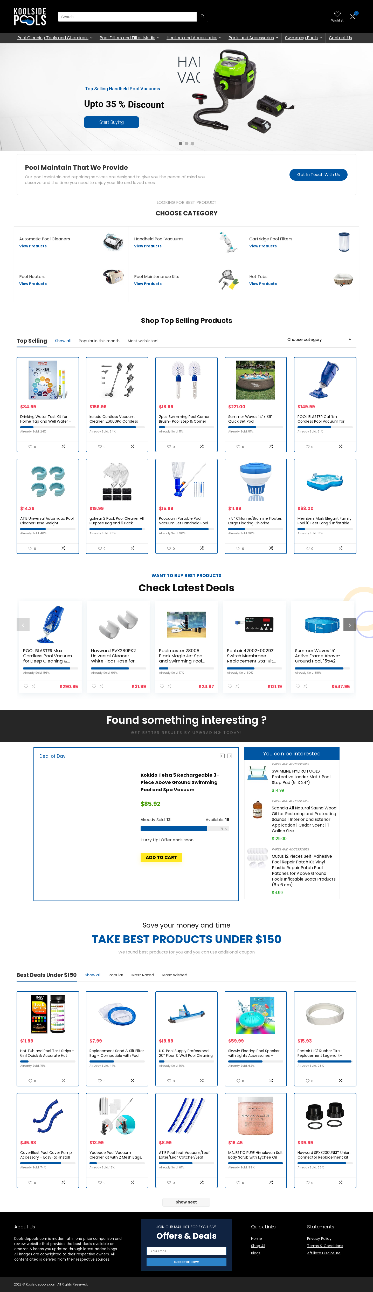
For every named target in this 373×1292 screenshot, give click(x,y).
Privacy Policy (319, 1238)
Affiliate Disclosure (324, 1253)
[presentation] (23, 624)
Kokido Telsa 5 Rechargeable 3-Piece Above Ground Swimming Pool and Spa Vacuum (180, 782)
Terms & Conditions (325, 1245)
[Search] (202, 17)
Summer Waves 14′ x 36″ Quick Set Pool (250, 419)
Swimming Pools (301, 38)
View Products (33, 246)
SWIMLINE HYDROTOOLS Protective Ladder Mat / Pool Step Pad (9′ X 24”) (301, 777)
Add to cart (161, 857)
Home (256, 1238)
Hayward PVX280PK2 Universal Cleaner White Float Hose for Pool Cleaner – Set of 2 (115, 658)
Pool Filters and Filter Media (127, 38)
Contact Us (340, 38)
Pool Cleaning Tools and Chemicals (52, 38)
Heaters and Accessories (192, 38)
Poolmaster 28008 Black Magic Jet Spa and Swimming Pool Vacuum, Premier (181, 658)
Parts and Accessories (251, 38)
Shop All (258, 1245)
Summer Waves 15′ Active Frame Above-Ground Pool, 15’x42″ (318, 655)
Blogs (255, 1253)
